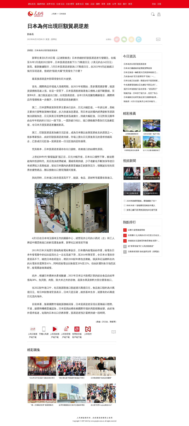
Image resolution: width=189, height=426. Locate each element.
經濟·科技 (51, 4)
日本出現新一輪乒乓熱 (151, 134)
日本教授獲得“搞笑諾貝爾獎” (101, 378)
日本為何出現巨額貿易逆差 (135, 64)
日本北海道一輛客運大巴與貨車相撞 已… (141, 72)
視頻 (119, 4)
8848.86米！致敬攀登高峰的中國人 (141, 205)
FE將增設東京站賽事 (131, 150)
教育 (130, 4)
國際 (98, 4)
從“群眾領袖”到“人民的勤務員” (141, 246)
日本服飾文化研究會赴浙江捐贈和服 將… (141, 97)
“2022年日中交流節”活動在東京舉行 (42, 378)
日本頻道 (62, 14)
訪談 (92, 4)
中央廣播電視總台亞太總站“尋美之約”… (140, 85)
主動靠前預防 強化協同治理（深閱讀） (144, 252)
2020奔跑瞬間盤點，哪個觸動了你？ (142, 201)
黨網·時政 (41, 4)
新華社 (54, 39)
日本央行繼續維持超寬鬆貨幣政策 (138, 68)
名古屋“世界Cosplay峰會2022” (101, 405)
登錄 (154, 4)
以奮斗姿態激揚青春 (136, 230)
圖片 (125, 4)
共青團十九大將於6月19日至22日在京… (144, 235)
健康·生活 (80, 4)
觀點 (87, 4)
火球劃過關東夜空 (131, 134)
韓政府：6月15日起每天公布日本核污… (140, 101)
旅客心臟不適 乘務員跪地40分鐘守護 (142, 210)
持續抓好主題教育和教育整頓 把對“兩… (144, 241)
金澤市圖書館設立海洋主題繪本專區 (72, 405)
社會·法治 (60, 4)
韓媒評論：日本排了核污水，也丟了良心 (141, 93)
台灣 (114, 4)
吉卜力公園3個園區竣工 (151, 150)
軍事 (103, 4)
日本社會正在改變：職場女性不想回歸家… (141, 81)
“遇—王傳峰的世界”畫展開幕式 (42, 405)
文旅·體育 (70, 4)
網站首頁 (32, 4)
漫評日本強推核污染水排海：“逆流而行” (140, 89)
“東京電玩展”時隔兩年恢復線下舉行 (71, 378)
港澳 (109, 4)
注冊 (159, 4)
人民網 (53, 14)
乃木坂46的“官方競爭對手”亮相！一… (139, 76)
